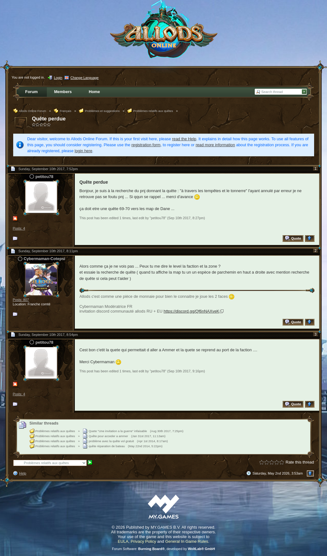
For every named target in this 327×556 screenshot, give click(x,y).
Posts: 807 (21, 300)
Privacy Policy (143, 541)
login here (83, 150)
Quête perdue (49, 119)
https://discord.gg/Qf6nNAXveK (191, 311)
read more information (215, 144)
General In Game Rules (186, 541)
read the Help (184, 138)
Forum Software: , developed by (163, 549)
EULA (123, 541)
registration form (145, 144)
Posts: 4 (19, 228)
